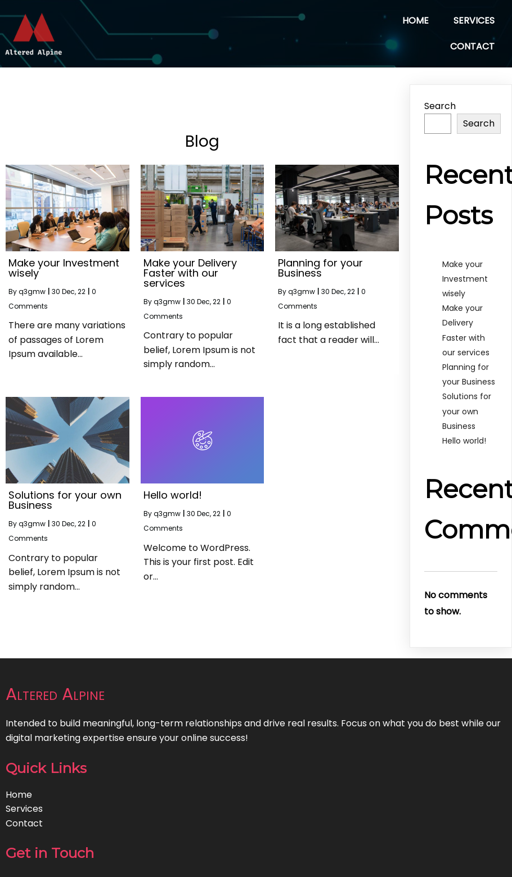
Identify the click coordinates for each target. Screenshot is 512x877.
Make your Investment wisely (465, 279)
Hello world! (464, 440)
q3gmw (32, 291)
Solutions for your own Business (466, 411)
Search (440, 106)
